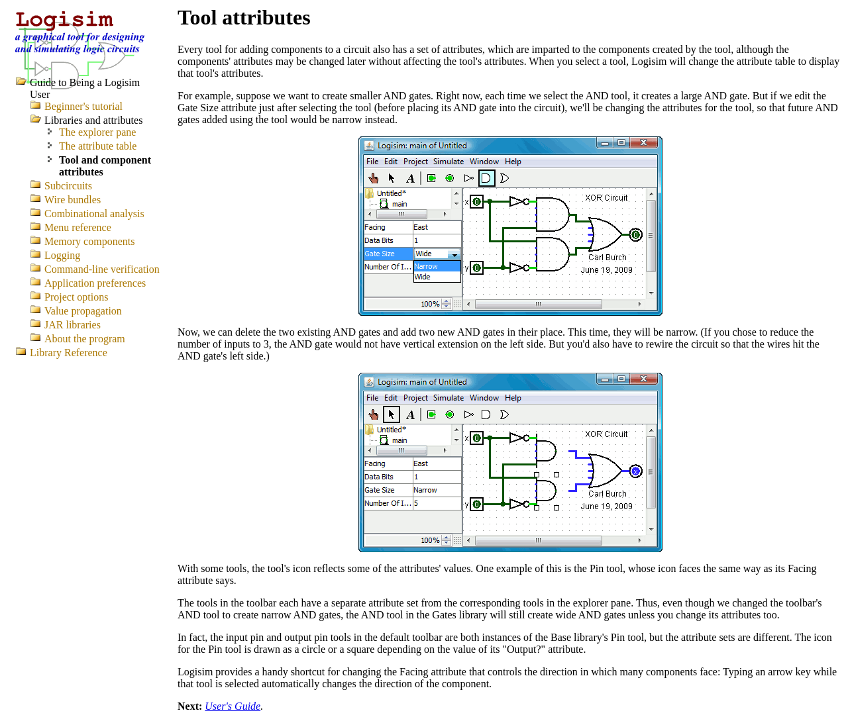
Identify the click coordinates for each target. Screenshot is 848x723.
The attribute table (97, 146)
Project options (76, 297)
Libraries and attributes (93, 120)
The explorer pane (97, 132)
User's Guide (232, 706)
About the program (84, 338)
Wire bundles (72, 199)
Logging (62, 255)
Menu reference (77, 227)
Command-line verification (102, 269)
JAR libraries (72, 324)
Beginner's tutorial (83, 106)
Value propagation (83, 310)
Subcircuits (68, 185)
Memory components (89, 241)
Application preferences (95, 283)
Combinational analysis (94, 213)
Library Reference (68, 352)
